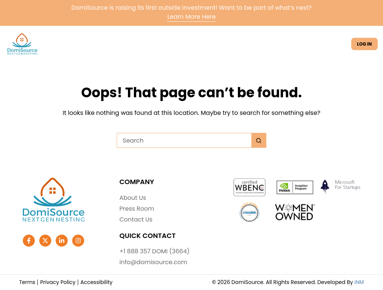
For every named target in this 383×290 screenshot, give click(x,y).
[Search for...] (184, 140)
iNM (359, 282)
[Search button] (258, 140)
